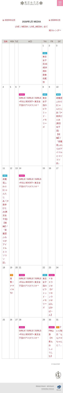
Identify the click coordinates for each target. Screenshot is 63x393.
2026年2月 (55, 20)
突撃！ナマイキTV (12, 285)
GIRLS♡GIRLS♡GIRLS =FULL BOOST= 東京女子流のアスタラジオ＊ (30, 101)
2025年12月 (9, 20)
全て (46, 27)
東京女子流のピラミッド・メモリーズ (45, 112)
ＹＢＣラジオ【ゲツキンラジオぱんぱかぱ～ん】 (51, 296)
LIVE (17, 27)
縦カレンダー (55, 30)
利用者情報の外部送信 (47, 389)
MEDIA (24, 27)
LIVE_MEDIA (36, 27)
